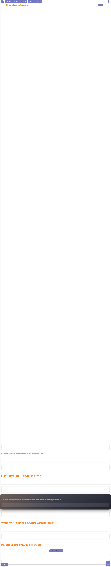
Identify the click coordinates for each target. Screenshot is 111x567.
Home (8, 1)
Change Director (56, 551)
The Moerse (17, 5)
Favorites (23, 1)
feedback (72, 448)
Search (101, 5)
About (15, 1)
